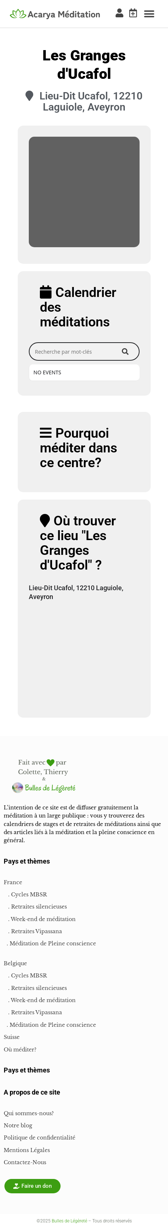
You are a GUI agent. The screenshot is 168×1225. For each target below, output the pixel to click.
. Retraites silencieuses (35, 906)
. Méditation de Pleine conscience (50, 943)
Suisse (12, 1037)
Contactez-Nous (25, 1162)
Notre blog (18, 1125)
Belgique (15, 963)
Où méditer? (20, 1049)
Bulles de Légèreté (69, 1221)
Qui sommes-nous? (29, 1113)
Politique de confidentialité (39, 1137)
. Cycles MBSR (25, 894)
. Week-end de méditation (40, 919)
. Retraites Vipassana (33, 931)
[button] (149, 14)
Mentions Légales (27, 1150)
